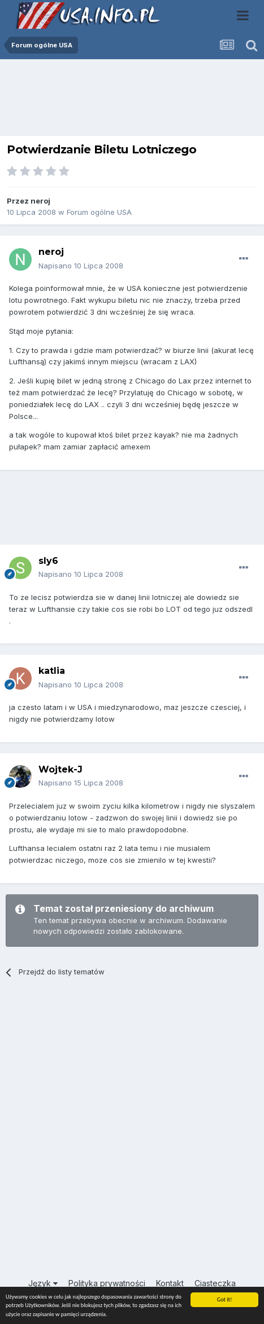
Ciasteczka (215, 1283)
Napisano (80, 265)
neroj (40, 200)
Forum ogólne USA (99, 212)
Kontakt (170, 1283)
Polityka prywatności (106, 1283)
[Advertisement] (132, 100)
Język (43, 1283)
